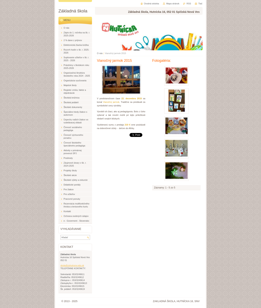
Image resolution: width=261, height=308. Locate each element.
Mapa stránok (172, 3)
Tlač (200, 3)
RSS (189, 3)
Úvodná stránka (151, 3)
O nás (100, 53)
